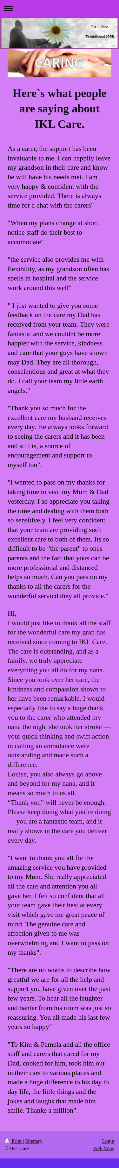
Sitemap (33, 1141)
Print (14, 1141)
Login (108, 1141)
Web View (103, 1148)
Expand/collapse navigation (59, 8)
